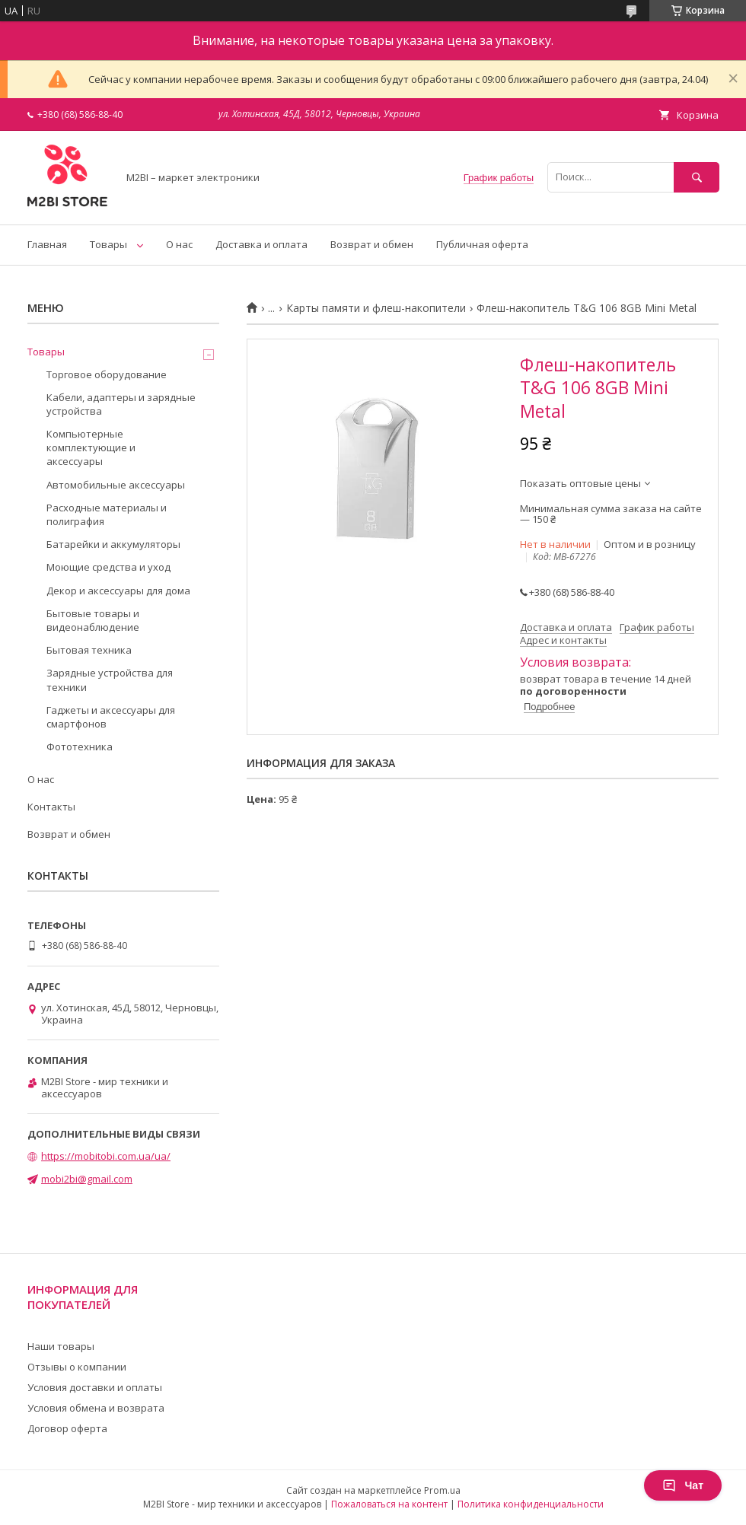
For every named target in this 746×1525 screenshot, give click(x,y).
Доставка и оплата (261, 244)
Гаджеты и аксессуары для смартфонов (110, 717)
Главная (47, 244)
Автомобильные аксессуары (115, 485)
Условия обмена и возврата (95, 1408)
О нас (179, 244)
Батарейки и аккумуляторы (113, 544)
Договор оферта (67, 1428)
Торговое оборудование (106, 374)
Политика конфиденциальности (530, 1504)
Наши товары (60, 1346)
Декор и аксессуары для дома (118, 590)
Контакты (51, 806)
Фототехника (79, 746)
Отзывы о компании (76, 1367)
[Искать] (696, 177)
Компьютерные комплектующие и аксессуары (90, 447)
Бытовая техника (89, 650)
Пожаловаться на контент (389, 1504)
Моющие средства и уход (108, 567)
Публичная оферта (482, 244)
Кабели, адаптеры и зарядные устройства (121, 404)
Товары (108, 244)
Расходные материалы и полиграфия (106, 514)
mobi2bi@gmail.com (86, 1179)
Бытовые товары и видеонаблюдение (92, 620)
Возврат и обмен (371, 244)
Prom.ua (442, 1490)
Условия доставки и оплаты (94, 1387)
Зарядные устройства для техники (109, 679)
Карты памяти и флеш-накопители (376, 308)
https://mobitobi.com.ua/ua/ (106, 1156)
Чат (682, 1485)
